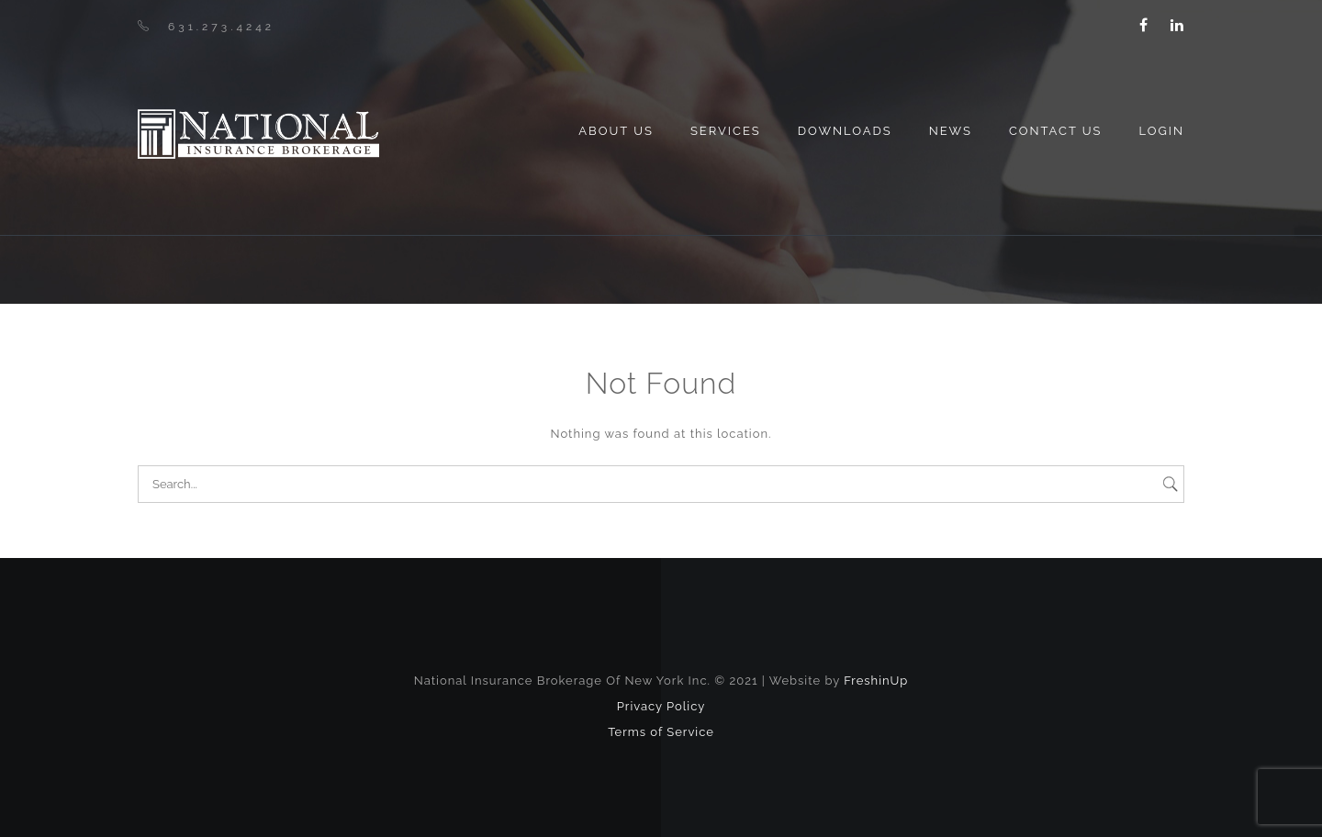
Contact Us (1056, 131)
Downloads (845, 131)
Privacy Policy (661, 706)
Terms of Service (661, 732)
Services (725, 131)
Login (1161, 131)
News (950, 131)
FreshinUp (876, 680)
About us (616, 131)
